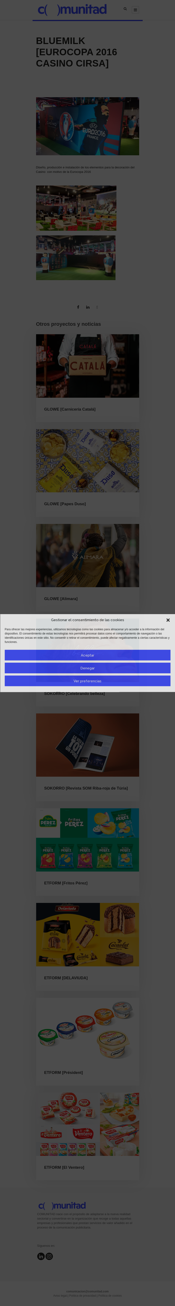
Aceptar (87, 655)
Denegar (87, 668)
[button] (168, 620)
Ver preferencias (87, 681)
